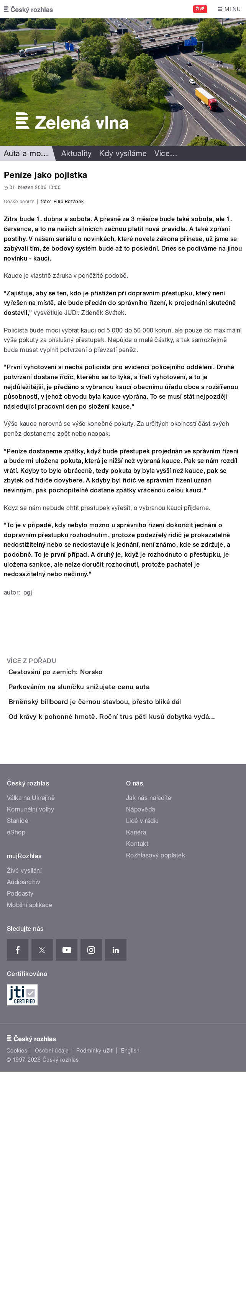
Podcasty (20, 1119)
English (130, 1276)
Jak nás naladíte (149, 1023)
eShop (16, 1057)
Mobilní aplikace (29, 1130)
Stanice (17, 1046)
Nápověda (140, 1034)
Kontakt (137, 1069)
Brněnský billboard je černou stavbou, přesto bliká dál (125, 883)
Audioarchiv (23, 1107)
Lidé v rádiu (142, 1046)
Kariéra (136, 1057)
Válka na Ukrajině (31, 1023)
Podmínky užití (95, 1276)
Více (165, 153)
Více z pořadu (31, 799)
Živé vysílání (24, 1096)
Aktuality (76, 153)
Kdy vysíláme (123, 153)
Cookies (17, 1276)
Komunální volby (30, 1034)
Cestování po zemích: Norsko (86, 810)
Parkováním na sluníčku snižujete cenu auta (109, 847)
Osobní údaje (52, 1276)
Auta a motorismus (37, 153)
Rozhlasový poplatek (155, 1080)
